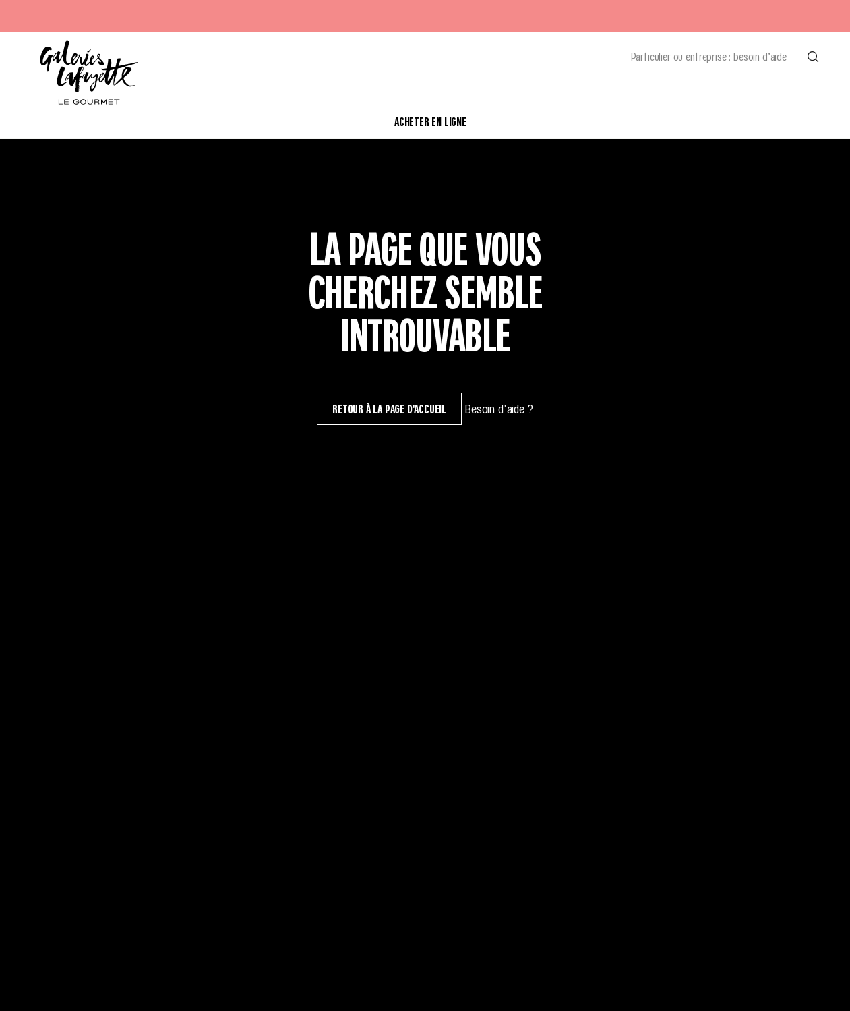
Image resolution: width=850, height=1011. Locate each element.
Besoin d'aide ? (498, 408)
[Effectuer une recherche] (812, 55)
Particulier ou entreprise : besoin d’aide (709, 56)
